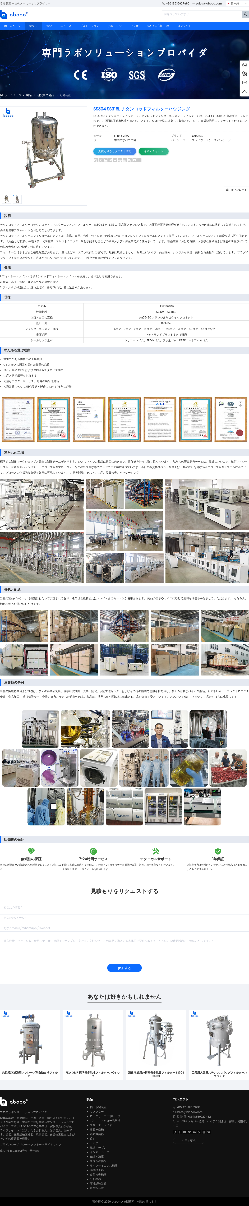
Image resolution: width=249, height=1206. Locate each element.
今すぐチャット (155, 151)
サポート (114, 26)
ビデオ (134, 26)
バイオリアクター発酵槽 (105, 1121)
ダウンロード (236, 189)
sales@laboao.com (209, 4)
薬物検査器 (97, 1170)
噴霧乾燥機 (97, 1130)
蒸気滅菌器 (97, 1134)
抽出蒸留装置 (98, 1107)
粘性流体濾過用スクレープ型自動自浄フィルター (30, 1074)
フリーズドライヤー (102, 1125)
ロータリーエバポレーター (106, 1116)
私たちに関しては (158, 26)
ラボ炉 (94, 1143)
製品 (33, 26)
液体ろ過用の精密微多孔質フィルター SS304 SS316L (156, 1074)
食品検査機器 (98, 1175)
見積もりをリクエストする (115, 151)
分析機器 (95, 1179)
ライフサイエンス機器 (104, 1166)
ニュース (65, 26)
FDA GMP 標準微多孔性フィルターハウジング (93, 1074)
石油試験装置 (98, 1184)
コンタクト (184, 26)
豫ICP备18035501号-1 (13, 1151)
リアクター (97, 1112)
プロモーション (89, 26)
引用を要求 (189, 1141)
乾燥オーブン (98, 1148)
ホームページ (12, 26)
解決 (49, 26)
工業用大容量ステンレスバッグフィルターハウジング (219, 1074)
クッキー (36, 1145)
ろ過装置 (65, 95)
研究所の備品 (45, 95)
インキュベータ (99, 1152)
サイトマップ (53, 1145)
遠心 (92, 1139)
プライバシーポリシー (14, 1145)
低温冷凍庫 (97, 1157)
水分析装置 (97, 1188)
